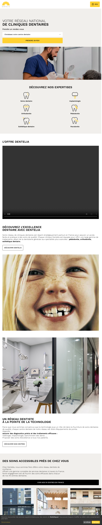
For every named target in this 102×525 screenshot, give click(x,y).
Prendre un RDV (32, 40)
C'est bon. (95, 522)
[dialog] (51, 520)
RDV (95, 4)
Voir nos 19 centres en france (50, 482)
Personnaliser (5, 522)
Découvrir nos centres (14, 444)
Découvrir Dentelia (13, 248)
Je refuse (87, 522)
